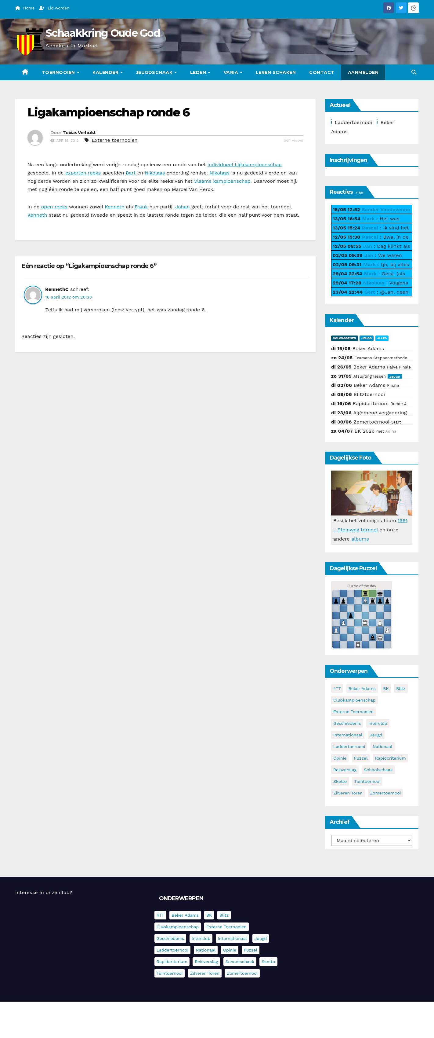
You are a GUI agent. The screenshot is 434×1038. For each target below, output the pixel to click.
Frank (141, 207)
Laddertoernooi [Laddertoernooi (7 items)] (349, 746)
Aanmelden (363, 72)
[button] (413, 72)
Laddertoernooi (353, 122)
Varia (232, 72)
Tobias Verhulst (79, 132)
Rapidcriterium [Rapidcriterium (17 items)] (390, 758)
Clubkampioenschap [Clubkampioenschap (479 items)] (354, 700)
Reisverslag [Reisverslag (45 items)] (344, 769)
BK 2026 (365, 431)
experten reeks (83, 173)
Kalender (106, 72)
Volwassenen (344, 338)
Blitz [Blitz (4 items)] (401, 688)
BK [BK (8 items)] (386, 688)
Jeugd (366, 338)
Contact (322, 72)
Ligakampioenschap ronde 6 (108, 112)
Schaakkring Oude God (103, 33)
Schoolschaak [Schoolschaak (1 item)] (378, 769)
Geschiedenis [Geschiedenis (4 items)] (347, 723)
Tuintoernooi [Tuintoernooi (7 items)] (367, 781)
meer (360, 192)
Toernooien (59, 72)
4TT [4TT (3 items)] (337, 688)
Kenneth (114, 207)
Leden (199, 72)
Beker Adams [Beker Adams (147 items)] (362, 688)
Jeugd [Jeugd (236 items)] (376, 734)
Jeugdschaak (155, 72)
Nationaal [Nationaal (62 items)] (382, 746)
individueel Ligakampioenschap (245, 164)
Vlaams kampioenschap (222, 181)
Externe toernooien (114, 140)
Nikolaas (155, 173)
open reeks (54, 207)
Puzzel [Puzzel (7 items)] (360, 758)
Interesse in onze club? (43, 892)
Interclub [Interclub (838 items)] (377, 723)
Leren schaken (276, 72)
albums (360, 539)
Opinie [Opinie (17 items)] (339, 758)
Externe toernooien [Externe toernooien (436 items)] (353, 711)
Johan (182, 207)
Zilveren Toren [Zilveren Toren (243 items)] (348, 792)
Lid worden (54, 8)
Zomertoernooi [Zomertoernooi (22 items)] (385, 792)
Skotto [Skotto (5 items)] (340, 781)
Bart (131, 173)
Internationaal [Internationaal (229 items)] (347, 734)
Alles (382, 338)
